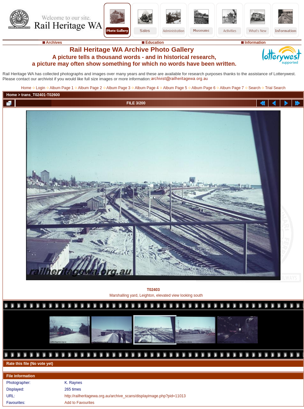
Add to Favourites (79, 402)
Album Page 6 (203, 88)
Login (40, 88)
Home (26, 88)
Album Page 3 (118, 88)
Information (255, 42)
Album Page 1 (61, 88)
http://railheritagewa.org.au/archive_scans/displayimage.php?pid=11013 (125, 396)
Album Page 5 (175, 88)
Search (254, 88)
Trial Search (275, 88)
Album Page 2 (90, 88)
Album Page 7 (232, 88)
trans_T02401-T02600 (40, 95)
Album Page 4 (147, 88)
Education (154, 42)
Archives (54, 42)
